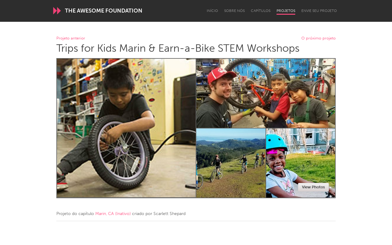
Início (212, 11)
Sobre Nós (234, 11)
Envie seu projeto (319, 11)
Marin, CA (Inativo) (113, 213)
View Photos (313, 187)
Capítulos (260, 11)
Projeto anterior (70, 38)
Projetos (286, 11)
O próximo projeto (318, 38)
